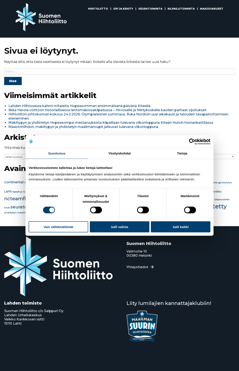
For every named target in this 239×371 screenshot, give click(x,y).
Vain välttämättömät (58, 227)
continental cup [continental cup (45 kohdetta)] (17, 182)
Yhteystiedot (137, 267)
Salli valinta (119, 227)
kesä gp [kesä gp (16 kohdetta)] (216, 182)
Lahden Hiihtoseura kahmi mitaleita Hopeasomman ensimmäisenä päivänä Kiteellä (79, 106)
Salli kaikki (181, 227)
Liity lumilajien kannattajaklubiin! (168, 303)
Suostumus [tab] (57, 153)
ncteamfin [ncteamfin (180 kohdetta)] (16, 198)
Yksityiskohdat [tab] (119, 153)
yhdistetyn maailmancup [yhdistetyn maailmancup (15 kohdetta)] (19, 212)
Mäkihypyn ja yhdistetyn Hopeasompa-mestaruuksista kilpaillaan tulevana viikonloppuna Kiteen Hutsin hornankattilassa (110, 123)
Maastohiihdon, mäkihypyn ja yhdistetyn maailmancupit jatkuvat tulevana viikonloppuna (83, 127)
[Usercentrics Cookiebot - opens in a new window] (192, 141)
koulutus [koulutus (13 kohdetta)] (227, 182)
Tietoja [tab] (182, 153)
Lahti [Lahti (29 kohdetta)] (8, 191)
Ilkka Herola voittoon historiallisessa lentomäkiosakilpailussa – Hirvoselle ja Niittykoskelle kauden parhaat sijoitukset (107, 110)
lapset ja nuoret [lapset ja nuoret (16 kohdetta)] (21, 191)
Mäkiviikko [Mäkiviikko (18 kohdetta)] (214, 191)
